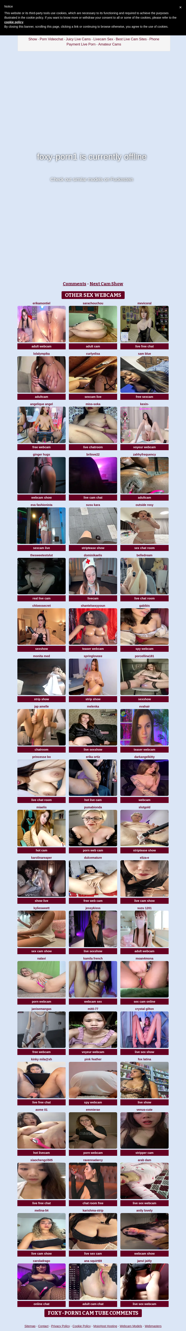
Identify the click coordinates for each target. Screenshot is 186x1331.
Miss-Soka (93, 404)
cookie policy (13, 22)
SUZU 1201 (144, 908)
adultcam (41, 396)
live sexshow (93, 749)
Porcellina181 (144, 656)
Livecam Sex (103, 39)
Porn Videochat (51, 39)
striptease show (93, 548)
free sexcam (144, 396)
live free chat (144, 346)
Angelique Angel (41, 404)
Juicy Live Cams (78, 39)
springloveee (93, 656)
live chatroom (93, 447)
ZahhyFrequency (144, 454)
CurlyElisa (93, 353)
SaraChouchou (93, 303)
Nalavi (41, 958)
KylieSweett (41, 908)
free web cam (93, 900)
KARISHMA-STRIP (93, 1210)
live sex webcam (144, 1203)
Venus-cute (145, 1109)
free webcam (41, 447)
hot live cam (93, 800)
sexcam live (93, 396)
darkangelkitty (144, 757)
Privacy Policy (60, 1326)
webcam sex (93, 1001)
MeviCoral (144, 303)
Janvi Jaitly (144, 1261)
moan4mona (144, 958)
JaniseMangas (41, 1009)
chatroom (41, 749)
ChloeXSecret (41, 605)
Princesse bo (41, 757)
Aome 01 (41, 1109)
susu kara (93, 505)
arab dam (144, 1160)
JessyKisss (92, 908)
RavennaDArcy (93, 1160)
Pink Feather (93, 1059)
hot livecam (41, 1152)
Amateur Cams (109, 44)
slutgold (144, 807)
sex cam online (144, 1001)
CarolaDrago (41, 1261)
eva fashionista (41, 505)
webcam (144, 800)
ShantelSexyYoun (93, 605)
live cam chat (93, 497)
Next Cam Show (106, 283)
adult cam (93, 346)
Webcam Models (131, 1326)
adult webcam (41, 346)
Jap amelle (41, 706)
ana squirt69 (93, 1261)
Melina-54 (41, 1210)
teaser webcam (93, 648)
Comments (74, 283)
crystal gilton (144, 1009)
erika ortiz (93, 757)
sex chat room (144, 548)
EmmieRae (93, 1109)
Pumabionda (93, 807)
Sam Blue (144, 353)
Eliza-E (144, 857)
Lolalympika (41, 353)
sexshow (41, 648)
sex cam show (41, 951)
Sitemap (29, 1326)
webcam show (41, 497)
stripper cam (144, 1152)
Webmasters (153, 1326)
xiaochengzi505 (41, 1160)
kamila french (93, 958)
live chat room (144, 598)
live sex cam (93, 1253)
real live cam (41, 598)
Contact (43, 1326)
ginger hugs (41, 454)
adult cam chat (92, 1304)
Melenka (93, 706)
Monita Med (41, 656)
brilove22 (93, 454)
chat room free (93, 1203)
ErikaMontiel (41, 303)
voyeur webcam (144, 447)
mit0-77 (93, 1009)
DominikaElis (93, 555)
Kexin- (144, 404)
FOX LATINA (144, 1059)
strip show (41, 699)
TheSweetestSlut (41, 555)
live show (144, 1102)
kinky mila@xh (41, 1059)
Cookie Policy (82, 1326)
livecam (93, 598)
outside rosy (144, 505)
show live (41, 900)
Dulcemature (93, 857)
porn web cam (93, 850)
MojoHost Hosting (105, 1326)
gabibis (144, 605)
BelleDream (145, 555)
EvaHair (144, 706)
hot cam (41, 850)
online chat (42, 1304)
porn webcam (41, 1001)
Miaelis (41, 807)
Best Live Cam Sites (131, 39)
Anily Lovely (144, 1210)
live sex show (144, 1052)
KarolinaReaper (41, 857)
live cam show (144, 900)
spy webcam (144, 648)
